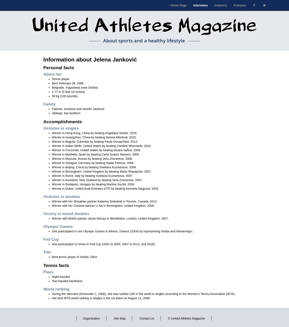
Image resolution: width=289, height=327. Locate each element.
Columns (220, 5)
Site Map (119, 318)
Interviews (200, 5)
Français (239, 5)
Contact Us (146, 318)
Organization (91, 318)
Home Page (179, 5)
